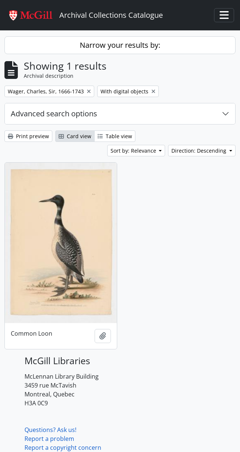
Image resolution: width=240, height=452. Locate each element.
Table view (115, 136)
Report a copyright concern (62, 447)
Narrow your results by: (120, 45)
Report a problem (49, 439)
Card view (75, 136)
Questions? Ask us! (50, 430)
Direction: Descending (199, 150)
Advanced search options (54, 114)
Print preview (28, 136)
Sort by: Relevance (134, 150)
